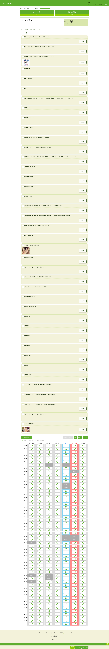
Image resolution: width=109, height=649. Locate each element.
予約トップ (41, 632)
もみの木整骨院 (6, 3)
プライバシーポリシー (63, 632)
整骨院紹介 (48, 632)
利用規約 (54, 632)
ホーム (35, 632)
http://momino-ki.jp (45, 8)
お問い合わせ (72, 632)
